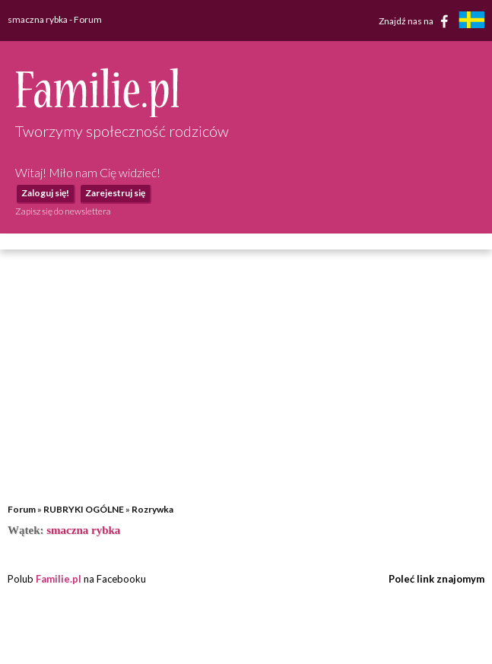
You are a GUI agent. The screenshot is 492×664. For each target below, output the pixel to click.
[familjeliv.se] (471, 21)
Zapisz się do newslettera (63, 211)
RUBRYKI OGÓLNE (83, 509)
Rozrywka (152, 509)
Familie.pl (58, 579)
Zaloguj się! (45, 193)
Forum (22, 509)
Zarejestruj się (115, 193)
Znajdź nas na (416, 21)
